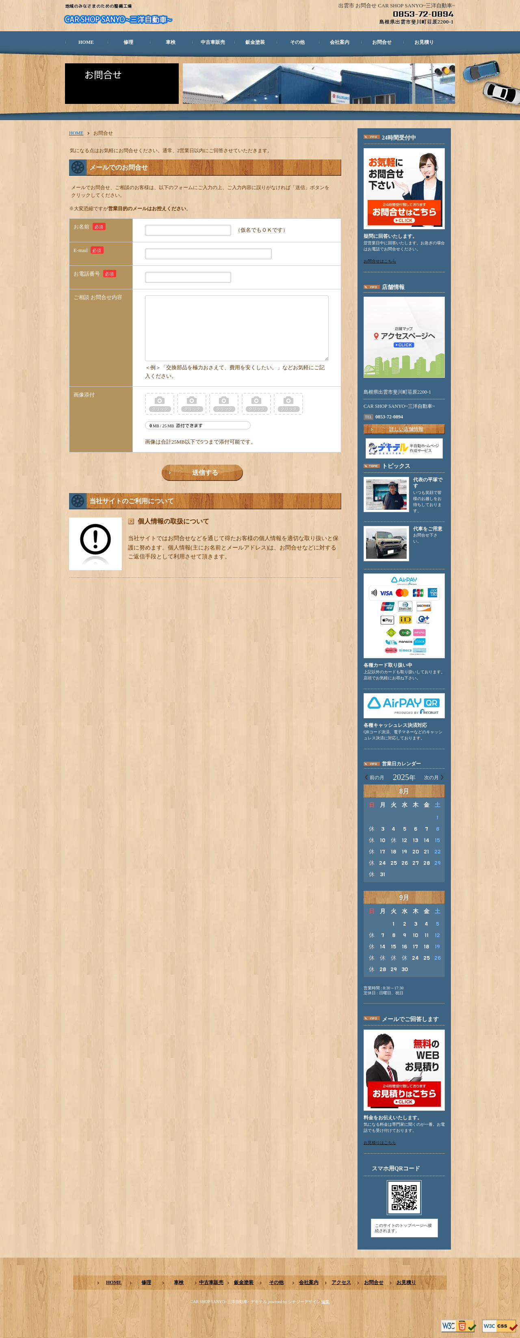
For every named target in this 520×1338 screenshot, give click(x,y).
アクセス (341, 1282)
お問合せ (382, 42)
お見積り (424, 42)
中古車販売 (213, 42)
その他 (297, 42)
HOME (86, 42)
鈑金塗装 (255, 42)
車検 (171, 42)
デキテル (259, 1301)
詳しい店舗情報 (406, 429)
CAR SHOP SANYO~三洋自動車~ (118, 20)
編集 (325, 1301)
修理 (128, 42)
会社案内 (339, 42)
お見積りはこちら (380, 1142)
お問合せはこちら (380, 261)
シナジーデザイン (304, 1301)
